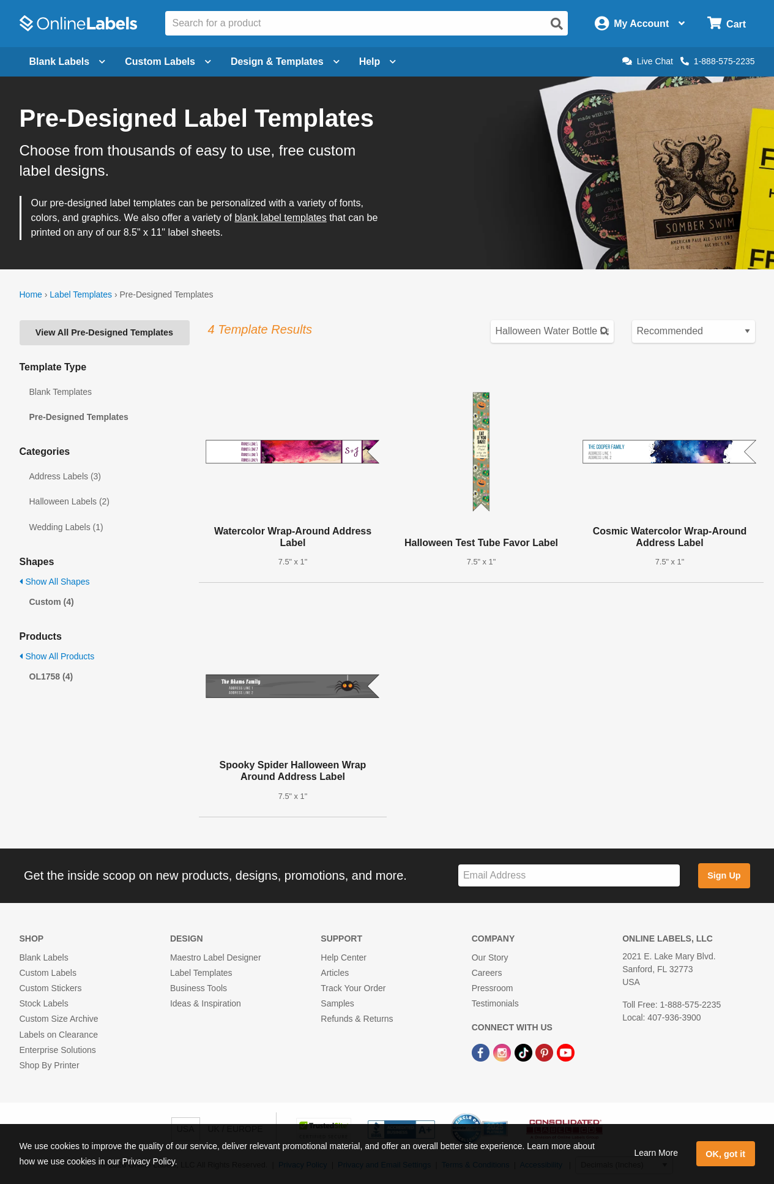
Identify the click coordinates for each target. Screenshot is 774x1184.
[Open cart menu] (726, 23)
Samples (337, 1003)
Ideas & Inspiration (205, 1003)
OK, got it (725, 1154)
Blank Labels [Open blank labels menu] (67, 61)
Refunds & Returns (357, 1019)
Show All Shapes (55, 581)
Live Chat (647, 61)
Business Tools (198, 988)
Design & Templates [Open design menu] (285, 61)
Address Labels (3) (65, 476)
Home (31, 294)
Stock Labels (44, 1003)
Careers (487, 973)
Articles (335, 973)
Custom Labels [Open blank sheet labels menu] (168, 61)
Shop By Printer (50, 1065)
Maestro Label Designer (215, 957)
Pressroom (492, 988)
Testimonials (495, 1003)
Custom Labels (48, 973)
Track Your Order (353, 988)
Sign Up (723, 875)
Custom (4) (51, 602)
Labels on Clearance (59, 1035)
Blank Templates (60, 392)
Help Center (344, 957)
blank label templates (280, 217)
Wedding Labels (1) (66, 527)
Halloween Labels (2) (69, 501)
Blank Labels (44, 957)
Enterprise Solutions (58, 1050)
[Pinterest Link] (545, 1052)
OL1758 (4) (51, 676)
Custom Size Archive (59, 1019)
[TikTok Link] (525, 1052)
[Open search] (557, 24)
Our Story (490, 957)
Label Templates (81, 294)
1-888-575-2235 (717, 61)
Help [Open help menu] (377, 61)
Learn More (656, 1153)
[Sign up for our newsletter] (569, 875)
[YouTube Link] (566, 1052)
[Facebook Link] (482, 1052)
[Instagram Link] (503, 1052)
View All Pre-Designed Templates (104, 332)
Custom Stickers (51, 988)
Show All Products (57, 656)
